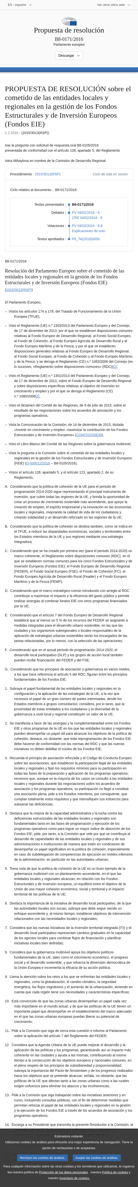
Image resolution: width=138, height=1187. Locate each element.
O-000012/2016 (38, 463)
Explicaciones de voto (88, 231)
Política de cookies (115, 1178)
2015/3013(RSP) (47, 174)
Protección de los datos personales (63, 1178)
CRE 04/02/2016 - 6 (87, 218)
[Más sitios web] (114, 5)
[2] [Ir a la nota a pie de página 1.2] (37, 396)
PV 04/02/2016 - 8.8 (87, 226)
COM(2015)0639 (89, 435)
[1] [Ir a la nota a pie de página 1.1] (115, 367)
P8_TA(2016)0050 (86, 239)
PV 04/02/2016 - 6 (86, 213)
